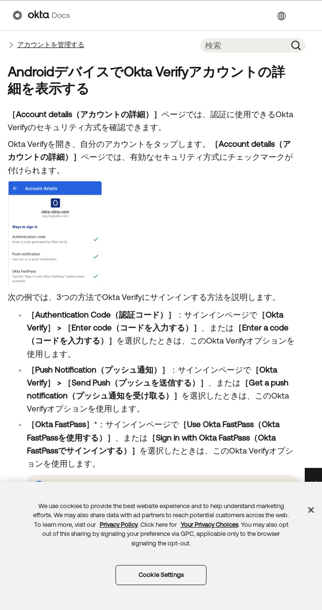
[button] (296, 45)
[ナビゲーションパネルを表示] (304, 15)
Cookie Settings (161, 574)
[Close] (311, 510)
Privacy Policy (119, 524)
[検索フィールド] (243, 45)
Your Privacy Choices (209, 524)
